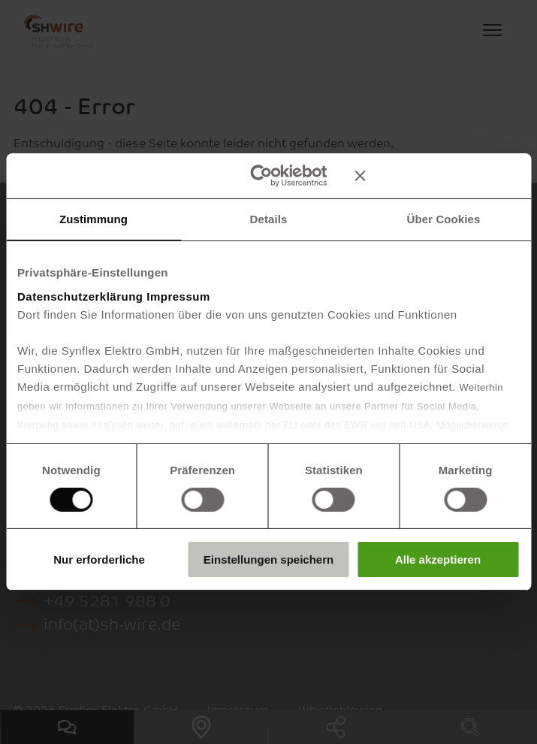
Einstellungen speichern (268, 559)
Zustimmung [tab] (93, 219)
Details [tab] (269, 219)
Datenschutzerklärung (80, 295)
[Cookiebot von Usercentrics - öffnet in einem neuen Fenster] (261, 176)
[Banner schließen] (437, 176)
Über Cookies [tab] (444, 219)
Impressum (178, 295)
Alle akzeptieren (438, 559)
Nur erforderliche (99, 559)
